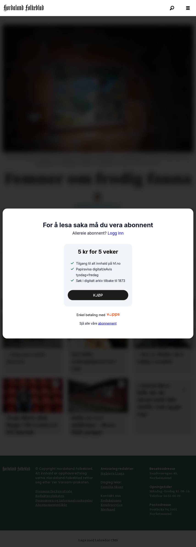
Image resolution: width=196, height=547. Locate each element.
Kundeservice (111, 504)
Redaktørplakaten (49, 495)
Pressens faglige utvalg (53, 491)
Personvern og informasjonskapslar (64, 500)
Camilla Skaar (112, 487)
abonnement (107, 323)
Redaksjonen (111, 500)
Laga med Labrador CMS (98, 540)
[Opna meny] (188, 8)
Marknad (108, 509)
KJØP (98, 295)
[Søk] (172, 8)
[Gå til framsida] (24, 8)
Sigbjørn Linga (112, 473)
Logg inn (98, 233)
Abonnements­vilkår (51, 504)
